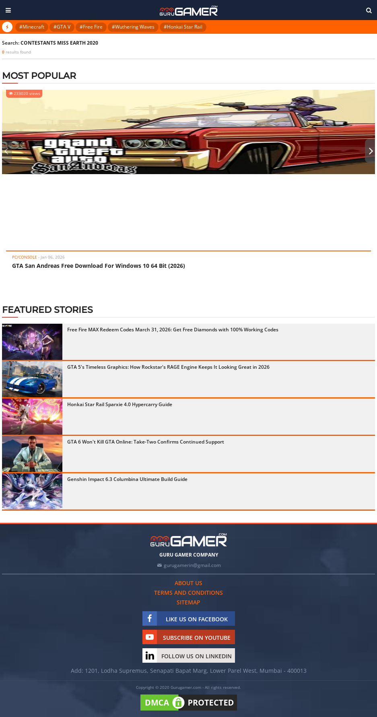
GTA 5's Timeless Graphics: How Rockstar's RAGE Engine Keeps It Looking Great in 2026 (168, 367)
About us (188, 583)
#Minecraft (31, 26)
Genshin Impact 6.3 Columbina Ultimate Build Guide (127, 479)
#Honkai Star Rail (183, 26)
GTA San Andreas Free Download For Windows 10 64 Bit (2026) (98, 265)
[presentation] (6, 151)
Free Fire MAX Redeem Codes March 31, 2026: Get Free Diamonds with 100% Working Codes (172, 329)
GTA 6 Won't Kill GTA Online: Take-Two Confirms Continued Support (145, 441)
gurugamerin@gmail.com (192, 565)
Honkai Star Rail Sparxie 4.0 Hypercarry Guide (119, 404)
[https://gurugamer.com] (189, 539)
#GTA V (62, 26)
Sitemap (188, 602)
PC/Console (24, 257)
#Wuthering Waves (133, 26)
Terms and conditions (188, 592)
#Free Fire (91, 26)
